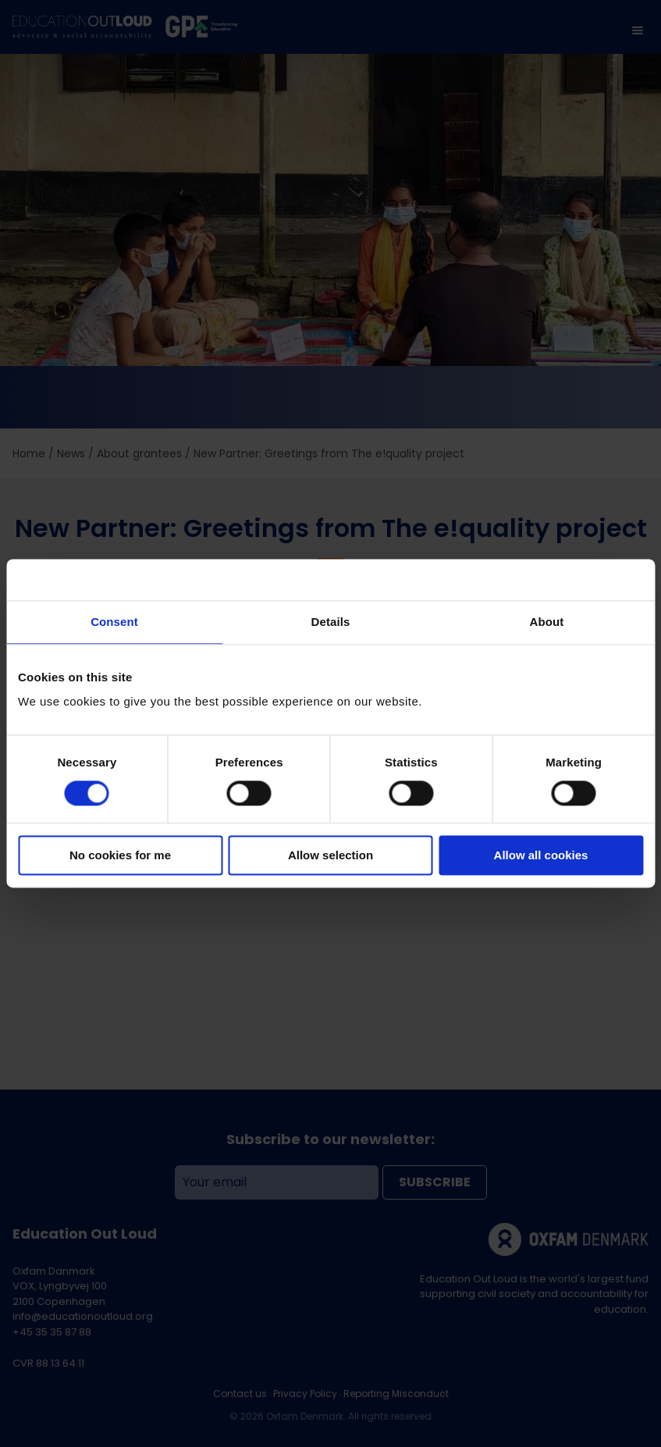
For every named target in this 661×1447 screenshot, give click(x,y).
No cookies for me (120, 855)
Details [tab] (330, 621)
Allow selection (330, 855)
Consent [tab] (114, 621)
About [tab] (547, 621)
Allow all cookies (541, 855)
